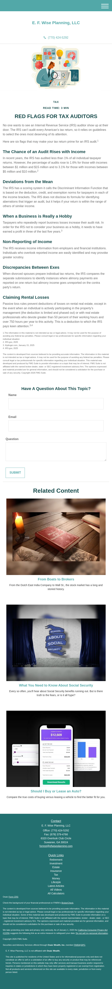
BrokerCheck (68, 903)
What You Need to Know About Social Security (56, 685)
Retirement (56, 859)
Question (12, 439)
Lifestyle (56, 882)
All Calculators (56, 893)
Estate (56, 867)
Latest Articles (56, 885)
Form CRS (13, 897)
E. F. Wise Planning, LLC (56, 23)
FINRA (77, 945)
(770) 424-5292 (56, 37)
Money (56, 878)
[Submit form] (15, 473)
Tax (56, 874)
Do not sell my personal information (92, 933)
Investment (56, 863)
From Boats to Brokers (56, 579)
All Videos (56, 889)
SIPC (83, 945)
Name (12, 395)
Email (12, 417)
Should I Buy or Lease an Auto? (56, 791)
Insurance (56, 870)
